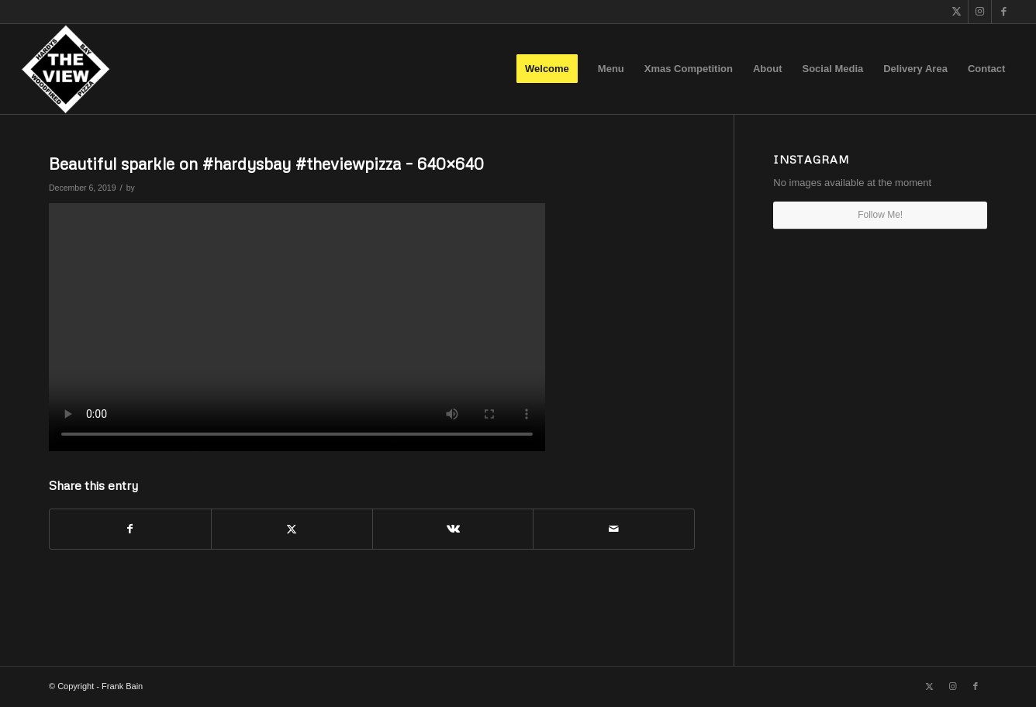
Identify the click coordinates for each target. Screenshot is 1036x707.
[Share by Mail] (614, 529)
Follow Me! (880, 214)
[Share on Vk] (453, 529)
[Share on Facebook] (130, 529)
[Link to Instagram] (980, 11)
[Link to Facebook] (1003, 11)
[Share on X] (292, 529)
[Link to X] (956, 11)
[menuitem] (547, 69)
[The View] (65, 69)
